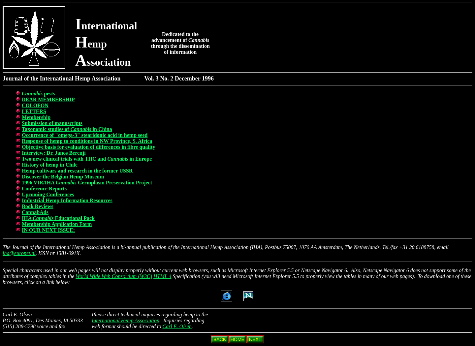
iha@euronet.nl (19, 253)
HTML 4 (162, 276)
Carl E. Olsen (177, 326)
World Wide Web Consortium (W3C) (114, 276)
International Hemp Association (125, 320)
